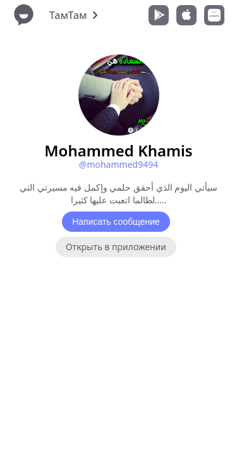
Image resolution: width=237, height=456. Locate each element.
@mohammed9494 (118, 164)
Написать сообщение (116, 222)
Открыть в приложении (116, 247)
